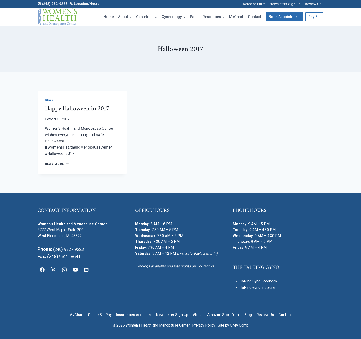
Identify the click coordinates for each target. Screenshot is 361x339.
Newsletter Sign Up (285, 4)
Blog (248, 315)
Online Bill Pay (100, 315)
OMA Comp (239, 325)
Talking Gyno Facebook (258, 281)
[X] (53, 270)
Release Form (254, 4)
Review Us (313, 4)
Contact (254, 17)
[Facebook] (42, 270)
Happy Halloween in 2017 (77, 108)
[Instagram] (64, 270)
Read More (57, 164)
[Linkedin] (86, 270)
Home (109, 17)
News (49, 100)
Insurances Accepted (134, 315)
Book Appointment (284, 17)
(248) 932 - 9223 (70, 249)
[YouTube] (75, 270)
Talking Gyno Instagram (258, 287)
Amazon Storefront (223, 315)
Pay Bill (314, 17)
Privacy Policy (203, 325)
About (198, 315)
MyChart (236, 17)
